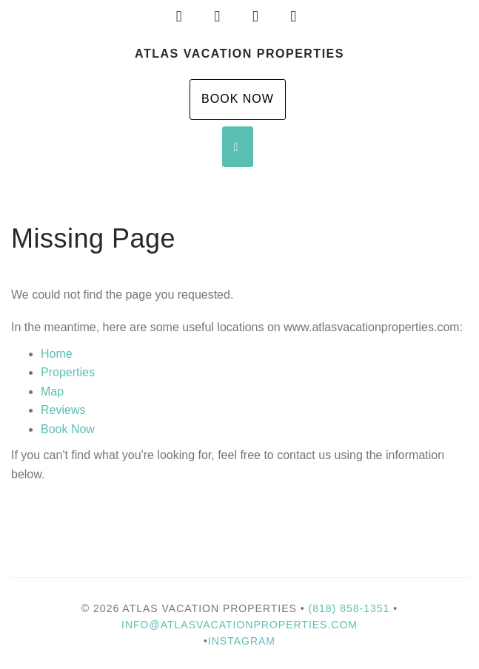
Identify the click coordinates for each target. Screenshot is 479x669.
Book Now (237, 98)
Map (52, 391)
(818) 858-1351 (349, 608)
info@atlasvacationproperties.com (239, 625)
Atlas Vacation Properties (239, 53)
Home (57, 353)
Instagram (241, 641)
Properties (68, 372)
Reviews (63, 410)
